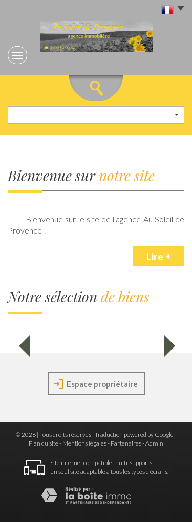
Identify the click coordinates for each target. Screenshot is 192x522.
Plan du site (43, 443)
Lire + (158, 256)
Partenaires (126, 443)
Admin (154, 443)
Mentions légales (84, 443)
